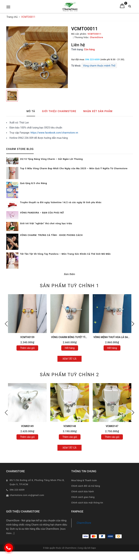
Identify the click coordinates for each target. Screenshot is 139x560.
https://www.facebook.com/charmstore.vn (54, 132)
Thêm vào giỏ (27, 348)
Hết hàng (69, 348)
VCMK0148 (69, 426)
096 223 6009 (92, 59)
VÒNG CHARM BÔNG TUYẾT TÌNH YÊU (72, 337)
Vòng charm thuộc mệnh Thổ (99, 65)
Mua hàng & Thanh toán (84, 480)
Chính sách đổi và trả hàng (85, 486)
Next (133, 323)
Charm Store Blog (20, 149)
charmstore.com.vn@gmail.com (27, 495)
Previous (6, 323)
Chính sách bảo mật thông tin (87, 502)
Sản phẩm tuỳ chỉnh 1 (69, 285)
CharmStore (84, 522)
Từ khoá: (76, 65)
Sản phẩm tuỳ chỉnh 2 (69, 374)
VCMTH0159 (27, 337)
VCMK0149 (27, 426)
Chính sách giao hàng (83, 497)
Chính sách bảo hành (82, 491)
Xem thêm (69, 274)
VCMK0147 (112, 426)
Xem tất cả (69, 358)
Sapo (93, 548)
